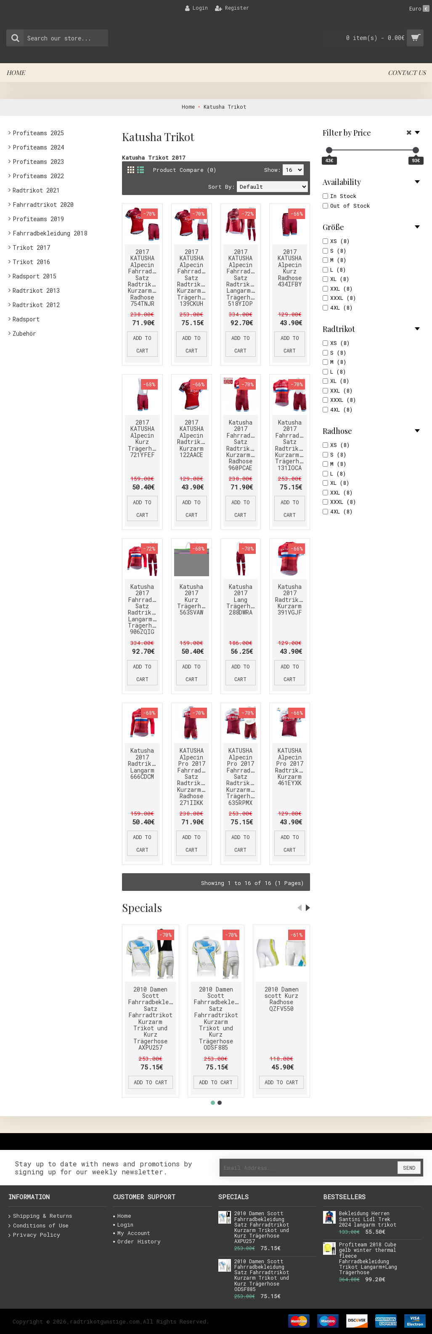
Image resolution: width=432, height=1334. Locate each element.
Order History (137, 1241)
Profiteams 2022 (38, 176)
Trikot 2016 (31, 262)
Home (122, 1215)
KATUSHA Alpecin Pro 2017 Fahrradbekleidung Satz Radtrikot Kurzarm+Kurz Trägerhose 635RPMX (242, 776)
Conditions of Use (38, 1226)
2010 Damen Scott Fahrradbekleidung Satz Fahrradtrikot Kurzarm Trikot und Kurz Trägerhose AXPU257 (152, 1018)
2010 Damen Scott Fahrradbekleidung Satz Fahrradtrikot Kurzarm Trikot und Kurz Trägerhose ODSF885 (217, 1018)
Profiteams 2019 (38, 219)
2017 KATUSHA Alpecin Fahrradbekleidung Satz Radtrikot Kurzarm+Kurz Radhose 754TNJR (144, 277)
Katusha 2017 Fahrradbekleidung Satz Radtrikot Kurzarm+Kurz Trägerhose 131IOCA (291, 445)
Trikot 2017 (31, 247)
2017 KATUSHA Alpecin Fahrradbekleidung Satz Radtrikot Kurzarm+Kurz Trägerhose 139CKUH (193, 277)
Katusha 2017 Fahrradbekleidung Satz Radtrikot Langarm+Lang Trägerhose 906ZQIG (144, 609)
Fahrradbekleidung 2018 (50, 233)
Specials (142, 907)
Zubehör (24, 333)
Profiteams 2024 (38, 147)
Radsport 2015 (34, 276)
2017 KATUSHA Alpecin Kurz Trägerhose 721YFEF (144, 438)
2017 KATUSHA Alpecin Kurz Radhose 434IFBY (290, 268)
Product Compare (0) (184, 170)
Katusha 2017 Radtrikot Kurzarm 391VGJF (290, 600)
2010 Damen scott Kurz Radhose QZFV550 (282, 999)
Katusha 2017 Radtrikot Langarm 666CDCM (143, 763)
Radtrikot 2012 (36, 305)
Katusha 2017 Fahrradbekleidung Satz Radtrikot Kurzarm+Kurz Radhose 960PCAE (242, 445)
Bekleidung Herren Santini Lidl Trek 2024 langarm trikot (368, 1219)
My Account (131, 1233)
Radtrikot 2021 (36, 190)
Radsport (26, 319)
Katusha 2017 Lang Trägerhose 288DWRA (242, 600)
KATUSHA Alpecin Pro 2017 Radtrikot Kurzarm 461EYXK (290, 766)
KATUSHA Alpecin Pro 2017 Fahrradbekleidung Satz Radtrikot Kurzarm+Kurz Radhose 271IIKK (193, 776)
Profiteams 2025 (38, 133)
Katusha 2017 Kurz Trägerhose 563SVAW (193, 600)
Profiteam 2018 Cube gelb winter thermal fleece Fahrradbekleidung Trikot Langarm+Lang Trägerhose (368, 1258)
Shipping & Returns (40, 1216)
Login (123, 1224)
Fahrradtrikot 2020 (43, 205)
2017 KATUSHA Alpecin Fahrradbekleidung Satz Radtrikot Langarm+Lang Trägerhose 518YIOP (242, 277)
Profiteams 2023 (38, 162)
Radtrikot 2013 (36, 290)
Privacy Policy (34, 1235)
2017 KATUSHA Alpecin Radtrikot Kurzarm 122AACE (192, 438)
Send (409, 1167)
